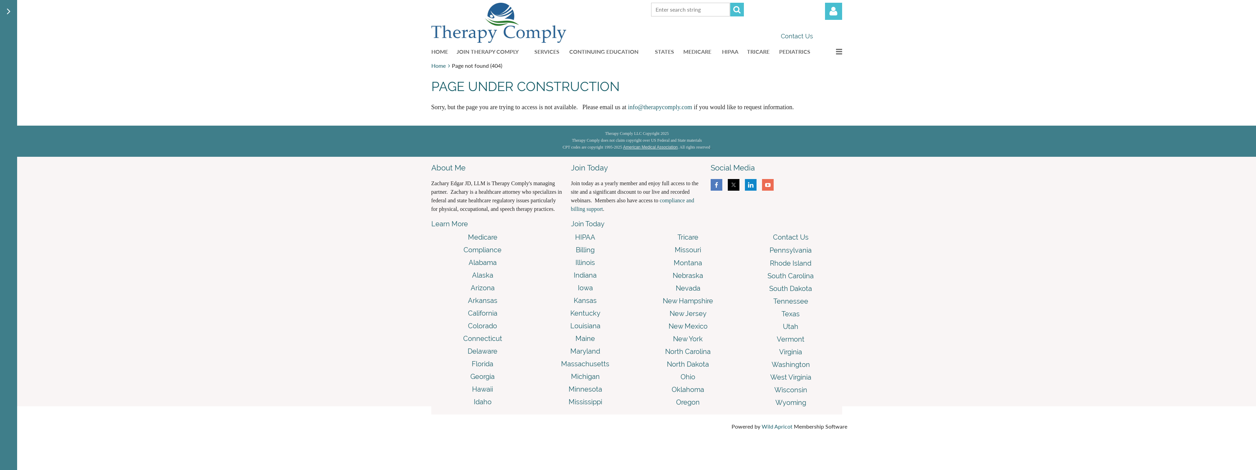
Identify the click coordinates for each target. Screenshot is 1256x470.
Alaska (482, 275)
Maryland (585, 351)
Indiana (585, 275)
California (482, 313)
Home (438, 65)
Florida (482, 364)
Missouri (688, 250)
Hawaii (482, 389)
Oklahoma (688, 389)
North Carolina (688, 351)
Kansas (585, 300)
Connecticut (482, 338)
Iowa (585, 288)
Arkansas (482, 300)
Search (737, 9)
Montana (688, 263)
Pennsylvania (791, 250)
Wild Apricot (777, 426)
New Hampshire (688, 301)
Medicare (482, 237)
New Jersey (688, 313)
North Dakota (688, 364)
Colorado (482, 326)
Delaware (482, 351)
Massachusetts (585, 364)
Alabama (483, 262)
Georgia (482, 376)
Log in (833, 11)
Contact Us (797, 36)
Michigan (585, 376)
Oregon (688, 402)
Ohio (688, 377)
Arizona (483, 288)
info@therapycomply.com (660, 107)
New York (688, 339)
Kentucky (585, 313)
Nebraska (688, 275)
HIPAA (585, 237)
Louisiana (585, 326)
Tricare (687, 237)
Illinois (585, 262)
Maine (585, 338)
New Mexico (688, 326)
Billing (585, 250)
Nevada (688, 288)
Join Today (588, 224)
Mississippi (585, 402)
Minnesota (585, 389)
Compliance (483, 250)
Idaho (483, 402)
